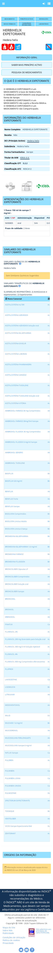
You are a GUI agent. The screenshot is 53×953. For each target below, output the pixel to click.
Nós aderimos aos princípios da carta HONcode (43, 931)
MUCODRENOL (11, 730)
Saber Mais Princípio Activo (26, 64)
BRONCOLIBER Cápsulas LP (16, 569)
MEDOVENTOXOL (12, 705)
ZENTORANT (10, 833)
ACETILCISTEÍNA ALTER (14, 305)
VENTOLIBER (10, 818)
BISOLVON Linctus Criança (16, 529)
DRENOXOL (10, 617)
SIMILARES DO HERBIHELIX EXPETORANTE (19, 251)
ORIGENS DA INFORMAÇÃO (20, 855)
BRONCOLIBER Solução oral (16, 584)
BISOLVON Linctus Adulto (16, 521)
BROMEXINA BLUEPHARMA (16, 536)
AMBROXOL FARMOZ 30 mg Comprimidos (22, 411)
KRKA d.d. (25, 157)
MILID (7, 715)
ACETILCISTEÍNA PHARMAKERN (18, 364)
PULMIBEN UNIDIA (13, 786)
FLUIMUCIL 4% (11, 654)
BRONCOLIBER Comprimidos (17, 576)
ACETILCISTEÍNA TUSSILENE (16, 385)
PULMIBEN (9, 771)
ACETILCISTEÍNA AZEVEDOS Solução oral (22, 325)
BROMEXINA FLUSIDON (15, 561)
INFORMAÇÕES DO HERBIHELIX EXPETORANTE (22, 119)
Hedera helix (33, 140)
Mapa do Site (9, 927)
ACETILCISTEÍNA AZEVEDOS (16, 315)
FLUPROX (9, 669)
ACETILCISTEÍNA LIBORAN (16, 354)
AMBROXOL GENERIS (14, 452)
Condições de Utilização (14, 937)
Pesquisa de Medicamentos (27, 72)
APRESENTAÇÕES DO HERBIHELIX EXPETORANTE (23, 200)
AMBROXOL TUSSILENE (15, 463)
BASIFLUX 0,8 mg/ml (13, 481)
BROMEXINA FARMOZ (14, 554)
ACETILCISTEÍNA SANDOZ (15, 375)
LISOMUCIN (10, 687)
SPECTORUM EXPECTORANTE (17, 800)
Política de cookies (11, 940)
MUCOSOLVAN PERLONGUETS (18, 738)
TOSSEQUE (9, 811)
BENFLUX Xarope (12, 506)
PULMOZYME (10, 793)
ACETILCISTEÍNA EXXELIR (15, 343)
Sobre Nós (7, 930)
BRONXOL (9, 609)
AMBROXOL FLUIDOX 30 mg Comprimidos (23, 431)
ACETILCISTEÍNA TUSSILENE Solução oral (22, 396)
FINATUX (9, 624)
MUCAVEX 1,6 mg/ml (13, 723)
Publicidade (8, 933)
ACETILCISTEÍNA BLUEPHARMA (18, 333)
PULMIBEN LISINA (12, 778)
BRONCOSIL (10, 599)
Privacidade (8, 943)
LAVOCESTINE (11, 679)
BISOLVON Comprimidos (15, 514)
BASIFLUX (9, 473)
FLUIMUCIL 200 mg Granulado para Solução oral (25, 639)
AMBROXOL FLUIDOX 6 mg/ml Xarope (21, 442)
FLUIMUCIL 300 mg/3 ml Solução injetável (22, 647)
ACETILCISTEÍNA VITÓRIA (15, 403)
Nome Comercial (13, 299)
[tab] (27, 80)
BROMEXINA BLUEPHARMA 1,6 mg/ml (21, 547)
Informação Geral (26, 57)
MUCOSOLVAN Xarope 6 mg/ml (18, 745)
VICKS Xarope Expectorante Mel (18, 826)
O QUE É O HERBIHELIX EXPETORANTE (26, 81)
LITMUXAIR (10, 694)
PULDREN (9, 760)
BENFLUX (9, 491)
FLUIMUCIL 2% (11, 632)
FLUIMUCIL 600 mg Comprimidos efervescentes (25, 661)
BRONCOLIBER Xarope (14, 591)
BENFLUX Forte (11, 499)
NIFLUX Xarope (11, 753)
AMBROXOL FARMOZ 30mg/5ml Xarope (21, 421)
